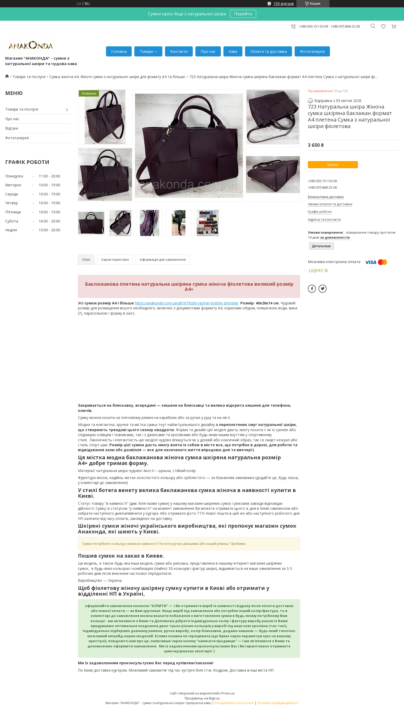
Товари (146, 51)
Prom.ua (228, 693)
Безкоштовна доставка (325, 197)
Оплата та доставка (268, 51)
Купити (332, 165)
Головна (119, 51)
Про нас (208, 51)
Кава (233, 51)
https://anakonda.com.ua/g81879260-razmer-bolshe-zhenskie (186, 303)
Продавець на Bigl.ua (202, 698)
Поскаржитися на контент (234, 703)
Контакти (179, 51)
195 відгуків (284, 3)
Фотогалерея (312, 51)
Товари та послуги (28, 76)
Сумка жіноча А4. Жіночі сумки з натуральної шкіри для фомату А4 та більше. (117, 76)
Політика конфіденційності (278, 703)
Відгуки (11, 128)
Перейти (243, 14)
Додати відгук (383, 26)
